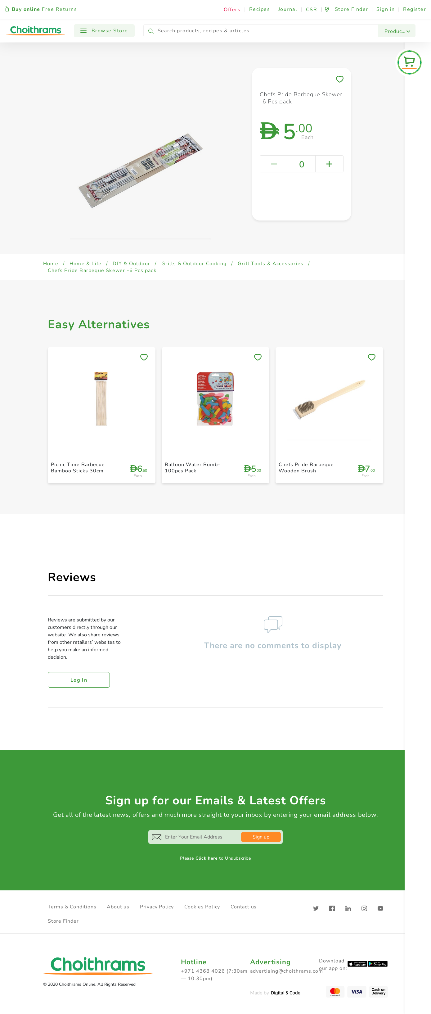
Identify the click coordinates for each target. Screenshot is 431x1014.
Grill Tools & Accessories (270, 263)
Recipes (259, 9)
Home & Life (85, 263)
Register (414, 9)
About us (118, 906)
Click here (206, 858)
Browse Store (104, 30)
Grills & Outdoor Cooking (194, 263)
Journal (288, 9)
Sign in (385, 9)
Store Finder (63, 921)
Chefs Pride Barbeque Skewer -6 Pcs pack (102, 270)
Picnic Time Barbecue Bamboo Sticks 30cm (78, 467)
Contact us (244, 906)
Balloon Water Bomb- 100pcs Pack (192, 467)
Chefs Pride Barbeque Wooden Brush (306, 467)
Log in (78, 680)
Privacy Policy (157, 906)
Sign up (261, 837)
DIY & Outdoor (131, 263)
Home (50, 263)
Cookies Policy (202, 906)
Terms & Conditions (72, 906)
